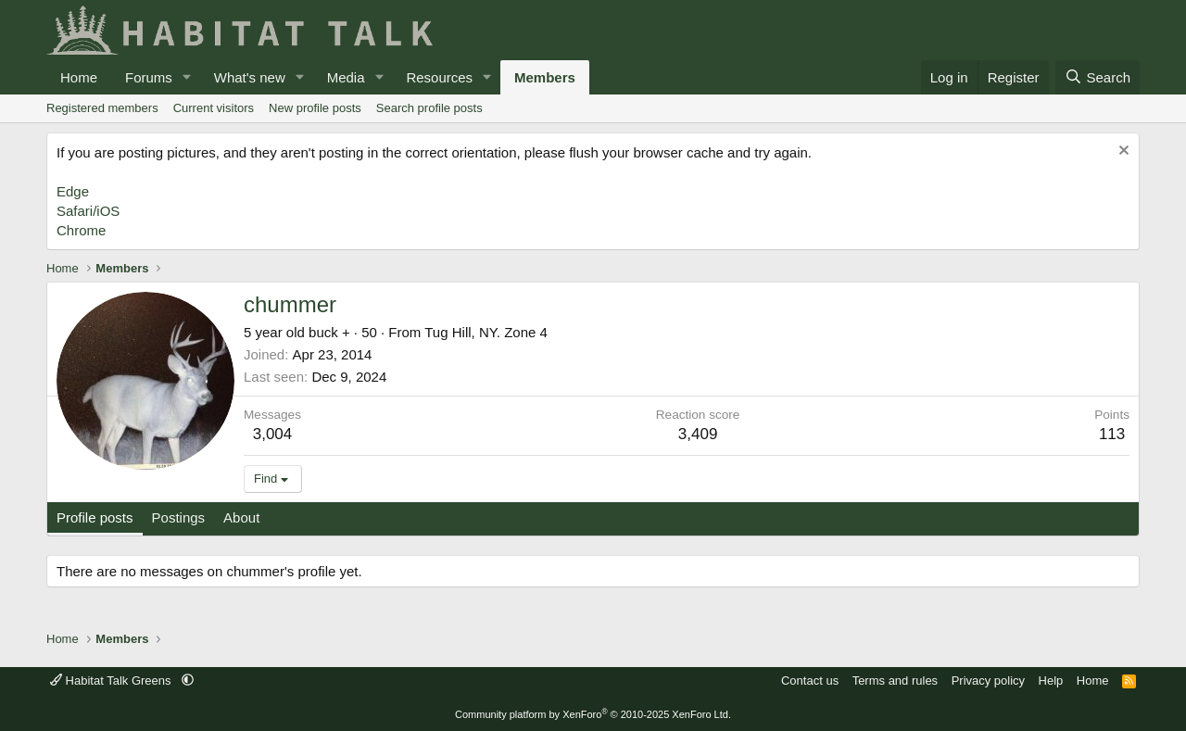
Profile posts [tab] (95, 517)
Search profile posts (429, 108)
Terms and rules (895, 680)
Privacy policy (988, 680)
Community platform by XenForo (593, 714)
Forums (148, 77)
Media (346, 77)
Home (78, 77)
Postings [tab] (179, 517)
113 (1112, 434)
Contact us (810, 680)
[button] (187, 77)
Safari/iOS (88, 211)
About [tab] (241, 517)
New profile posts (315, 108)
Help (1051, 680)
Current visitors (213, 108)
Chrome (81, 230)
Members (544, 77)
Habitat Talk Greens (112, 680)
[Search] (1097, 77)
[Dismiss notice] (1121, 152)
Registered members (102, 108)
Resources (439, 77)
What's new (249, 77)
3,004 (273, 434)
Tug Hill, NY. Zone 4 (486, 332)
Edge (73, 191)
